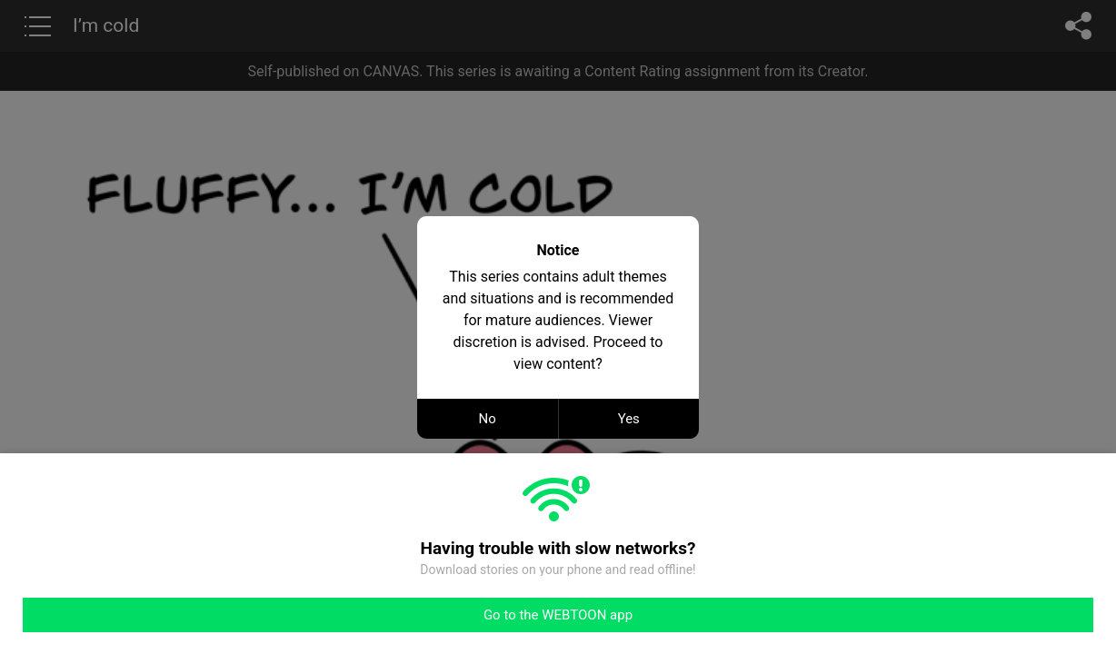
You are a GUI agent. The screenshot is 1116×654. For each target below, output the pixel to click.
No (487, 419)
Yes (629, 419)
